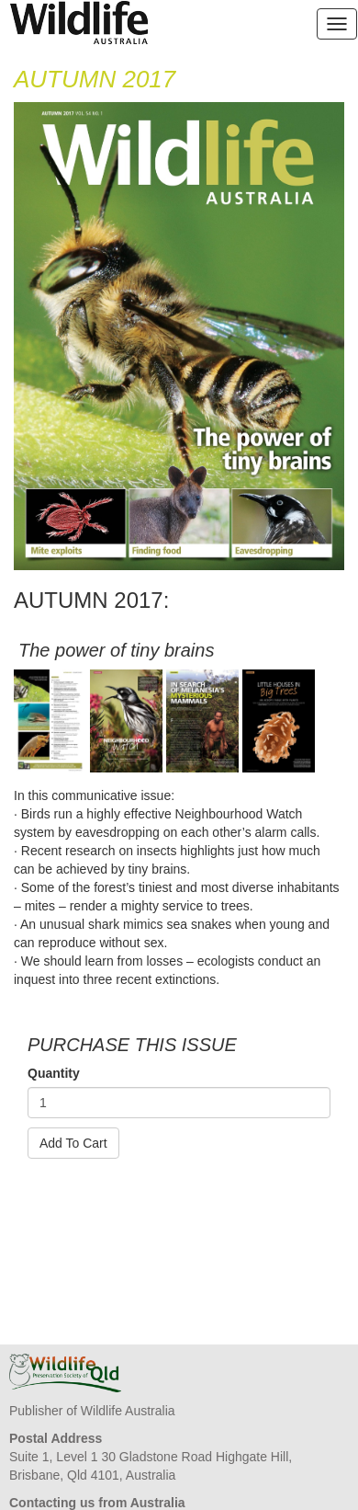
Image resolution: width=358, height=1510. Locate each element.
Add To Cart (73, 1143)
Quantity (54, 1073)
